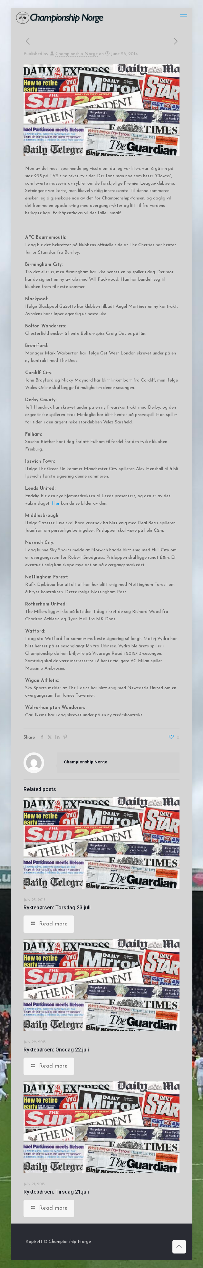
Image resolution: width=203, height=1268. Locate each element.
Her (56, 503)
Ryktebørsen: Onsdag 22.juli (56, 1050)
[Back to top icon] (179, 1246)
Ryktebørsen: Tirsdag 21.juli (56, 1192)
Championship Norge (76, 54)
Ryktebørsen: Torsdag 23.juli (57, 908)
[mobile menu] (183, 17)
